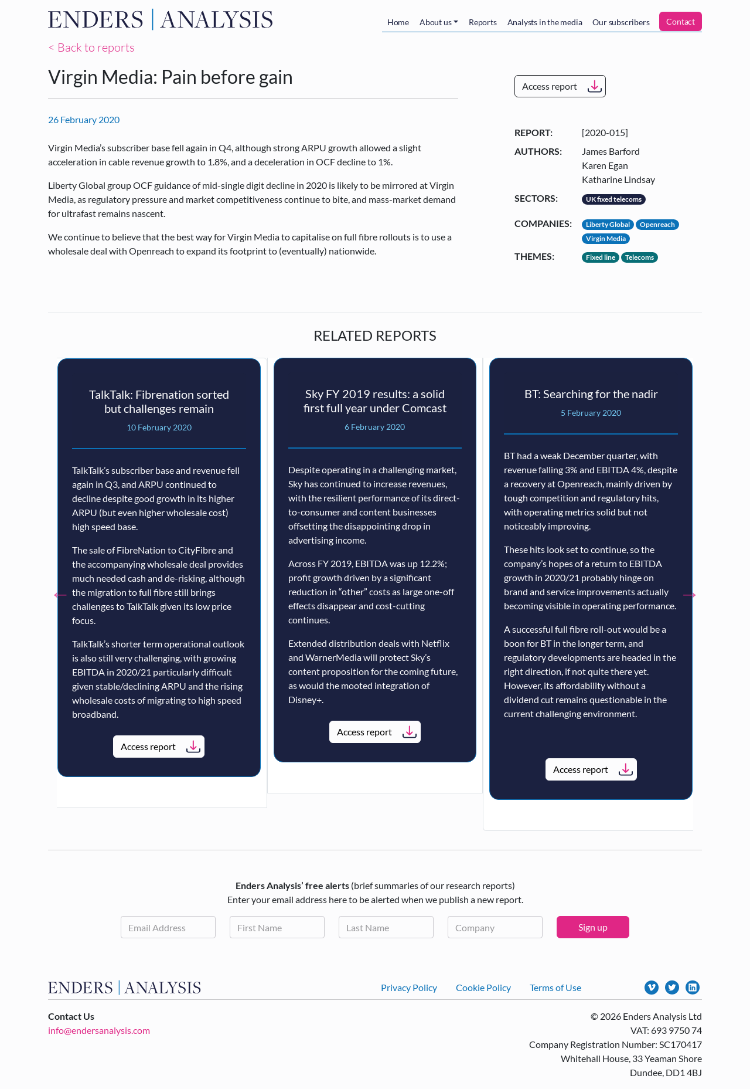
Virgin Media (606, 238)
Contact (680, 21)
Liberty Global (608, 224)
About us (435, 22)
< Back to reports (91, 47)
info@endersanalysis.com (99, 1030)
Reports (483, 22)
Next (689, 594)
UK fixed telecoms (614, 199)
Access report (549, 85)
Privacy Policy (409, 987)
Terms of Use (555, 987)
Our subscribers (620, 22)
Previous (60, 594)
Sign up (593, 926)
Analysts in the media (544, 22)
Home (398, 22)
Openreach (657, 224)
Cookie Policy (483, 987)
